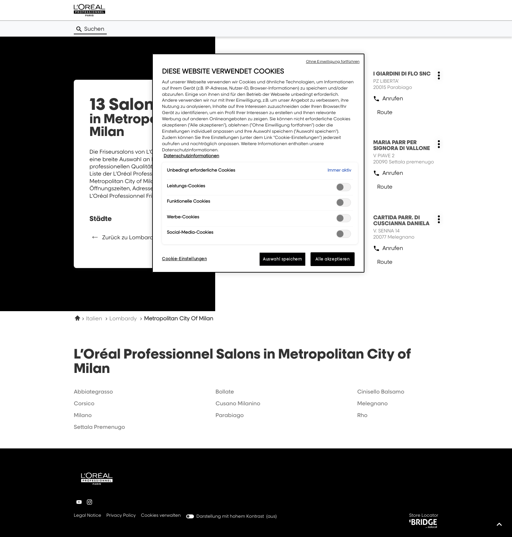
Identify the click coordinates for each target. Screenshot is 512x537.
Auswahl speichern (282, 259)
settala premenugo (99, 427)
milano (83, 415)
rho (362, 415)
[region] (258, 163)
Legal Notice (87, 515)
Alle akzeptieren (332, 259)
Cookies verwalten (161, 515)
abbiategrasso (93, 391)
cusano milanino (238, 403)
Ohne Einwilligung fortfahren (333, 61)
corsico (84, 403)
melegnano (372, 403)
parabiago (230, 415)
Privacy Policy (121, 515)
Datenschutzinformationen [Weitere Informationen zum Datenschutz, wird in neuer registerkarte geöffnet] (191, 156)
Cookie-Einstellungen (184, 258)
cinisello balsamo (380, 391)
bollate (225, 391)
